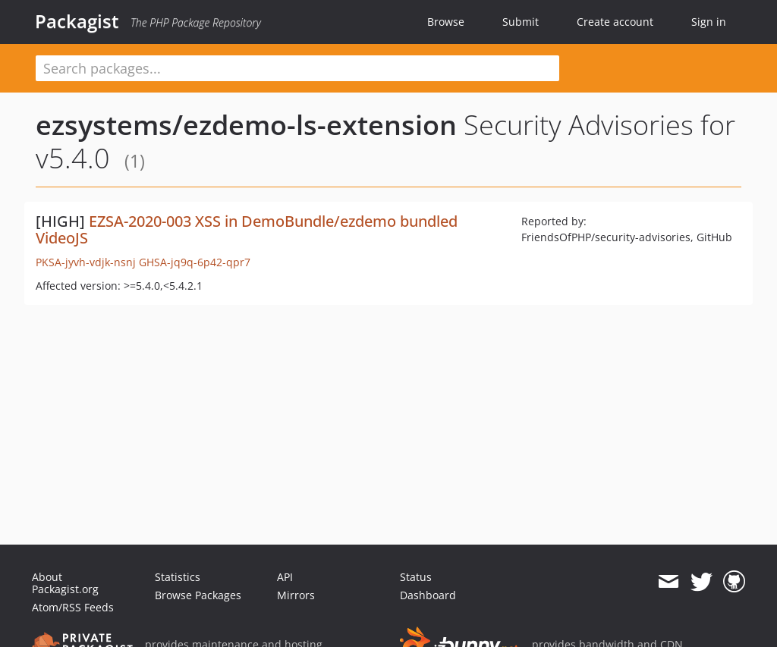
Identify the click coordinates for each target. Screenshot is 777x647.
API (285, 577)
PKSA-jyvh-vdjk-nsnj (86, 262)
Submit (520, 21)
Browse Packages (198, 595)
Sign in (708, 21)
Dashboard (428, 595)
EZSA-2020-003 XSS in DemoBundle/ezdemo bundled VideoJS (247, 229)
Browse (445, 21)
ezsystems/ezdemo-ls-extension (246, 124)
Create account (615, 21)
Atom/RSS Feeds (73, 607)
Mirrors (296, 595)
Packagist (77, 21)
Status (416, 577)
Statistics (177, 577)
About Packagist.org (65, 583)
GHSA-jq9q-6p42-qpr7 (194, 262)
